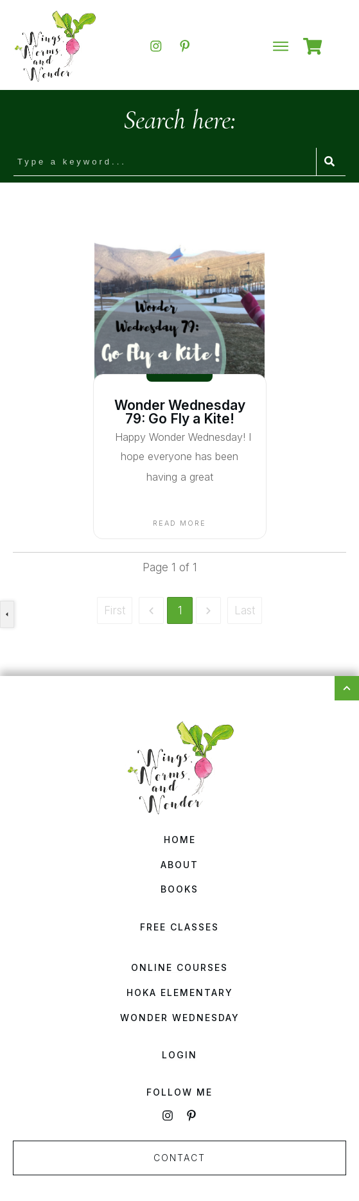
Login (179, 1054)
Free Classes (179, 926)
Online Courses (179, 967)
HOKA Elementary (180, 992)
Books (179, 889)
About (179, 864)
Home (180, 839)
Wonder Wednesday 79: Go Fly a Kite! (179, 412)
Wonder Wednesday (180, 1017)
